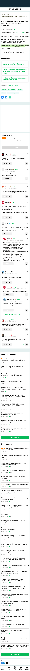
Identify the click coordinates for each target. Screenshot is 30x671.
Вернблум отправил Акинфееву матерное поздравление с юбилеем (13, 464)
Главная (3, 14)
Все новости (15, 437)
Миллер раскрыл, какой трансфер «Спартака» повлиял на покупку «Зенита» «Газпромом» (15, 646)
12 (11, 480)
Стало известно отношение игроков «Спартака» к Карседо (12, 528)
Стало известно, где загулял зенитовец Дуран (15, 565)
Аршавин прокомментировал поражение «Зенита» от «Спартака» (13, 428)
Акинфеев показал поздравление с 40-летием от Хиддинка (15, 448)
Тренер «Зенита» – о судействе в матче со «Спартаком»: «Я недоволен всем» (13, 374)
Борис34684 (8, 169)
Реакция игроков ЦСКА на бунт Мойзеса (13, 471)
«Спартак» (6, 51)
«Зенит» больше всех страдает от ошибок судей (13, 617)
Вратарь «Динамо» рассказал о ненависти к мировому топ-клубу (14, 602)
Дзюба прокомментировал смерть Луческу (14, 624)
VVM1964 (7, 335)
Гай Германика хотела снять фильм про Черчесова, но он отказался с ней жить (13, 587)
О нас (6, 660)
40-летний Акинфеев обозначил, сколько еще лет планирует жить (14, 498)
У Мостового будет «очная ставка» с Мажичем (12, 631)
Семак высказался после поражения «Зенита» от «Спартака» (12, 413)
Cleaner (7, 187)
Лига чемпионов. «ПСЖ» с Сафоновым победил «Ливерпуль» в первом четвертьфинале (12, 405)
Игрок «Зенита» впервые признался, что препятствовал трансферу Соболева (13, 579)
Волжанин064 (9, 271)
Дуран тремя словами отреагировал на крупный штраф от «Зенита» (13, 536)
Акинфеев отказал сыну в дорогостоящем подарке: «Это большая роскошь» (13, 610)
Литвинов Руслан (13, 93)
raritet (6, 223)
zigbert (7, 154)
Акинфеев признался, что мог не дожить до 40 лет (14, 638)
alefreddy (7, 320)
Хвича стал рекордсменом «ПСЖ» (11, 381)
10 (11, 472)
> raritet (21, 240)
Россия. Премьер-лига (8, 89)
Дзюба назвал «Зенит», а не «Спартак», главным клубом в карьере (13, 551)
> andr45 (21, 301)
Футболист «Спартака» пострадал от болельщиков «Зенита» (15, 79)
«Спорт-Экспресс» (12, 85)
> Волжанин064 (23, 288)
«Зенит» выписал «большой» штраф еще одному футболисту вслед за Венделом (13, 558)
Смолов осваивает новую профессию (14, 484)
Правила (25, 660)
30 (11, 649)
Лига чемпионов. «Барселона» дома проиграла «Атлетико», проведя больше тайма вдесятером (13, 396)
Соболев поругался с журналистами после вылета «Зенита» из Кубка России (15, 71)
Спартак (19, 89)
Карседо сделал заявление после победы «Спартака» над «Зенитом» (13, 421)
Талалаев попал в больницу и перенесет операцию (13, 477)
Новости (8, 14)
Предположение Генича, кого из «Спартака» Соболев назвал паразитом (14, 572)
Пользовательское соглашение (15, 660)
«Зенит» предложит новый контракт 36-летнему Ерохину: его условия (13, 521)
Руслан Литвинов (20, 32)
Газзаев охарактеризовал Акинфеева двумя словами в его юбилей (14, 594)
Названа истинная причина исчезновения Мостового (13, 513)
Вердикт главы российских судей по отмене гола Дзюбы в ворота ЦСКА (14, 506)
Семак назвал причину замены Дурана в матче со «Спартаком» (13, 63)
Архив (2, 660)
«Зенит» (5, 54)
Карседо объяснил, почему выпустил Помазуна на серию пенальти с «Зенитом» (14, 388)
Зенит (3, 93)
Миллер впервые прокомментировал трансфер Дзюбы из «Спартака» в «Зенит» (14, 543)
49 (11, 620)
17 (11, 539)
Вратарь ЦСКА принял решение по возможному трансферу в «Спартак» (12, 491)
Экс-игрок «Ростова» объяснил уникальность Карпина (14, 456)
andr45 (7, 202)
